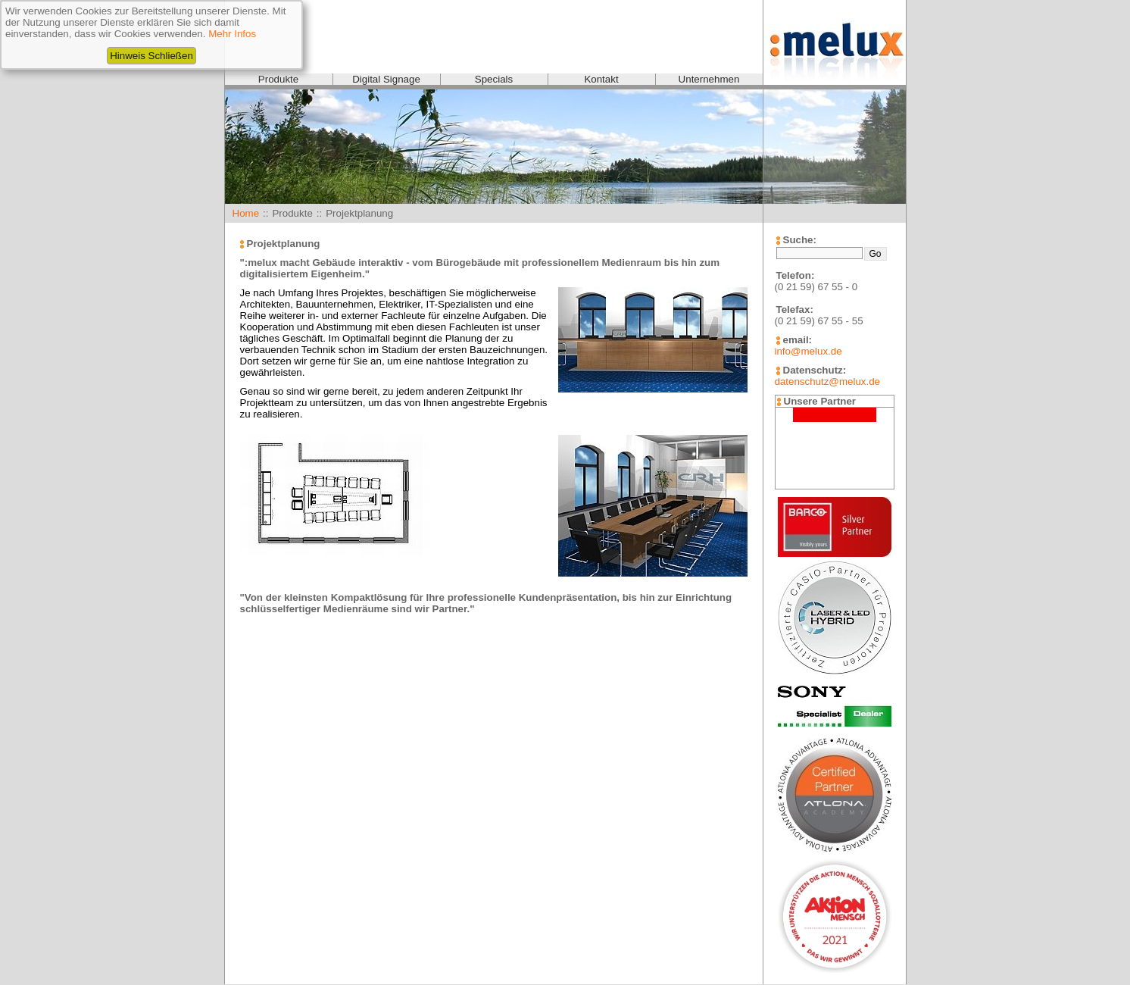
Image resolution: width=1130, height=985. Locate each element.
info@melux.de (808, 351)
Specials (494, 79)
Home (246, 213)
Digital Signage (386, 79)
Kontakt (601, 79)
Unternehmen (709, 79)
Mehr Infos (232, 33)
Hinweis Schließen (151, 55)
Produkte (278, 79)
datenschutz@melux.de (827, 381)
